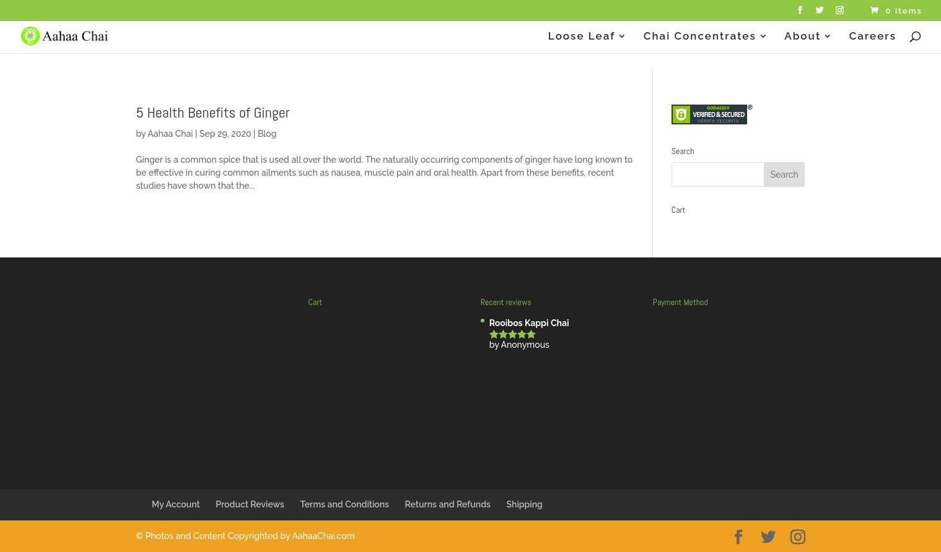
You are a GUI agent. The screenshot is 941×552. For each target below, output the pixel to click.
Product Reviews (250, 504)
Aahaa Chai (170, 134)
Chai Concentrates (700, 37)
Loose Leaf (582, 37)
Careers (872, 37)
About (802, 37)
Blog (267, 134)
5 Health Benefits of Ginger (213, 112)
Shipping (525, 504)
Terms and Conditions (344, 504)
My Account (176, 504)
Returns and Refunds (448, 504)
